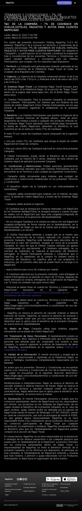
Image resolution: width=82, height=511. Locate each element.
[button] (75, 3)
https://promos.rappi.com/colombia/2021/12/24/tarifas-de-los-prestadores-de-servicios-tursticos (37, 294)
